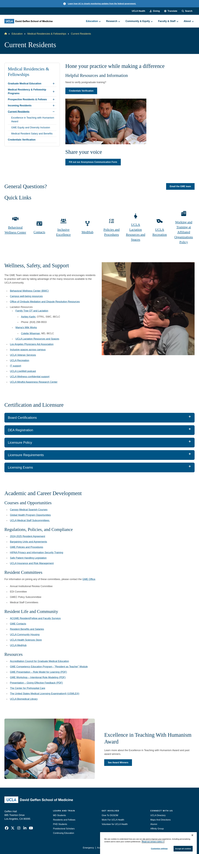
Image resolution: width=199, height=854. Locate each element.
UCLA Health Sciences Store (26, 640)
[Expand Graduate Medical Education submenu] (53, 83)
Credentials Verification (81, 91)
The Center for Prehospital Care (27, 688)
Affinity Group (157, 828)
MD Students (59, 815)
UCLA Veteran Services (23, 355)
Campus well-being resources (26, 296)
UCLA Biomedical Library (24, 699)
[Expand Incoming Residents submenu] (53, 105)
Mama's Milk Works (26, 327)
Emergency (156, 837)
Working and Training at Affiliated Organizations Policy (183, 232)
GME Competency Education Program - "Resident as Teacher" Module (49, 666)
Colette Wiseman (30, 333)
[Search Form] (187, 11)
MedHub (87, 232)
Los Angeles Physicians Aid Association (31, 344)
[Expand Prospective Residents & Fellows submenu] (53, 99)
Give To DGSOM (110, 815)
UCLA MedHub (18, 645)
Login (168, 848)
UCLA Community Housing (25, 634)
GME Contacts (18, 623)
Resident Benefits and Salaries (27, 629)
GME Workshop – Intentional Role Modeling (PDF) (38, 677)
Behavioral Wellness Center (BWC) (29, 290)
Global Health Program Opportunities (30, 515)
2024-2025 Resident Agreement (27, 536)
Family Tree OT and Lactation (31, 310)
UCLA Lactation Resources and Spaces (135, 232)
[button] (170, 11)
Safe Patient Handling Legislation (28, 558)
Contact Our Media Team (162, 833)
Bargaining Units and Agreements (28, 541)
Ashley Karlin (28, 316)
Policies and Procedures (112, 232)
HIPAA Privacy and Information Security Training (36, 552)
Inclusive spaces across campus (28, 349)
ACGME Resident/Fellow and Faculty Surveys (35, 618)
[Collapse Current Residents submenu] (53, 111)
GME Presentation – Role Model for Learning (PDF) (38, 672)
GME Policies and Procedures (26, 547)
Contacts (39, 232)
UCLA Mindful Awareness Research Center (33, 382)
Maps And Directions (160, 820)
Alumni (153, 824)
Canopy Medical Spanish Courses (28, 509)
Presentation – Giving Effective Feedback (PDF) (36, 682)
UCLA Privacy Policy (122, 848)
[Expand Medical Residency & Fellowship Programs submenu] (53, 91)
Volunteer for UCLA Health (115, 824)
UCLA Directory (158, 815)
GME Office (88, 579)
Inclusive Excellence (63, 232)
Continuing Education (63, 833)
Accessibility (103, 848)
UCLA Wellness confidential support (29, 376)
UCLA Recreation (159, 232)
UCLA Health (138, 11)
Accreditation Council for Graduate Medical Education (39, 661)
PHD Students (60, 824)
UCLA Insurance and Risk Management (32, 563)
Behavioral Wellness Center (15, 230)
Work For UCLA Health (113, 820)
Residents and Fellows (64, 820)
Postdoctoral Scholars (64, 828)
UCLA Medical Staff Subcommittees (30, 520)
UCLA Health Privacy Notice (149, 848)
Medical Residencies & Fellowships (46, 33)
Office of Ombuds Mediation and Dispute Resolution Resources (45, 301)
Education (17, 33)
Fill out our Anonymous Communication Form (93, 162)
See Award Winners (118, 762)
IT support (15, 365)
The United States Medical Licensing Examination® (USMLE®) (44, 693)
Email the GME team (180, 186)
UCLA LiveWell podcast (23, 371)
